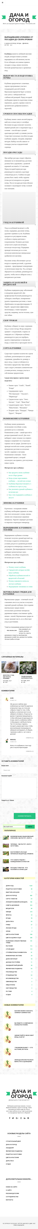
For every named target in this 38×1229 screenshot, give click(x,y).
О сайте (9, 1190)
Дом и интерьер (11, 959)
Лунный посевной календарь (16, 902)
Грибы (8, 924)
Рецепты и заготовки (14, 889)
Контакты (9, 1200)
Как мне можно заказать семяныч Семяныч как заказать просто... (23, 1012)
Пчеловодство (11, 972)
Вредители (10, 908)
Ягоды (19, 43)
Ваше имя (5, 765)
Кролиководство (12, 978)
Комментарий (7, 776)
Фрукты (8, 915)
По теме (9, 991)
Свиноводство (11, 981)
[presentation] (17, 806)
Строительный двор (13, 1141)
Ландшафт (10, 1147)
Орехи (8, 931)
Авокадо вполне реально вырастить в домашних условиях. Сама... (23, 1061)
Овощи (8, 911)
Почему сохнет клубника (17, 567)
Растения (9, 946)
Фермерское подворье (14, 968)
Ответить (29, 737)
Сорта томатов (11, 898)
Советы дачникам (12, 905)
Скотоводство (11, 988)
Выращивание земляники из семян (21, 587)
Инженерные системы (14, 955)
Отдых (8, 994)
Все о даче (29, 1223)
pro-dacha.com (12, 630)
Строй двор (10, 949)
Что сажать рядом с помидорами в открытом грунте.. (19, 861)
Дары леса (10, 921)
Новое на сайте (11, 1187)
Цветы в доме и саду (13, 937)
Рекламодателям (12, 1193)
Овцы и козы (10, 984)
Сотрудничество (12, 1196)
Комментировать (24, 816)
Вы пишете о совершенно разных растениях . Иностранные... (23, 1024)
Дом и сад (9, 885)
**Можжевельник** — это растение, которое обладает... (23, 1049)
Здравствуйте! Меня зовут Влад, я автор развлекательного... (24, 1037)
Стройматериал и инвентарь (16, 952)
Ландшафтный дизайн (14, 965)
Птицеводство (11, 975)
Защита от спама (8, 800)
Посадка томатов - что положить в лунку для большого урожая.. (19, 869)
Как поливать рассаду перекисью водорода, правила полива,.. (21, 853)
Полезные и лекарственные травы (16, 941)
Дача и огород (11, 43)
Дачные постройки (13, 962)
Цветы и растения (12, 934)
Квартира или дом (12, 892)
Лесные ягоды (11, 928)
